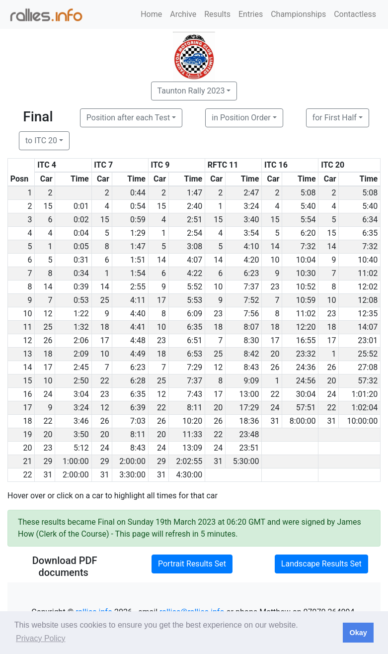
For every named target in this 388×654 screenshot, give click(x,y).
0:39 (81, 286)
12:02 (368, 286)
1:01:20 (364, 394)
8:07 (251, 327)
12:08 (368, 300)
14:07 (368, 327)
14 (274, 246)
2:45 (81, 367)
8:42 (251, 354)
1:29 (138, 233)
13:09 (192, 448)
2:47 (251, 192)
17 (161, 300)
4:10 (251, 246)
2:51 (194, 219)
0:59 (138, 219)
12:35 (368, 313)
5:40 (308, 206)
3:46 (81, 421)
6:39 (138, 407)
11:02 (368, 273)
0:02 (81, 219)
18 (104, 327)
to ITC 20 (41, 140)
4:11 (138, 300)
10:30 (306, 273)
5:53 (194, 300)
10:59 (306, 300)
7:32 (308, 246)
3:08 (194, 246)
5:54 (308, 219)
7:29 (194, 367)
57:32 (368, 380)
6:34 (370, 219)
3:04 (81, 394)
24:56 (306, 380)
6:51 (194, 340)
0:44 (138, 192)
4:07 (194, 260)
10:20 (192, 421)
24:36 (306, 367)
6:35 (370, 233)
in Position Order (241, 117)
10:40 (368, 260)
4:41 (138, 327)
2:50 (81, 380)
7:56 (251, 313)
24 (48, 394)
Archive (183, 14)
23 (274, 286)
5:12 (81, 448)
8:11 (194, 407)
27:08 (368, 367)
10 (274, 260)
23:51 (249, 448)
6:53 (194, 354)
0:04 (81, 233)
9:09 (251, 380)
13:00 (249, 394)
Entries (250, 14)
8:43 (251, 367)
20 (274, 354)
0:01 (81, 206)
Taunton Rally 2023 (191, 90)
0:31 (81, 260)
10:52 (306, 286)
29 (48, 461)
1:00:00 (76, 461)
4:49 (138, 354)
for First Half (334, 117)
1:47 (194, 192)
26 (48, 340)
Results (217, 14)
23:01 (368, 340)
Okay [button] (358, 633)
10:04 (306, 260)
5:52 (194, 286)
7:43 (194, 394)
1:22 (81, 313)
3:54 (251, 233)
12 (48, 313)
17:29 (249, 407)
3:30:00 (132, 474)
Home (151, 14)
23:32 (306, 354)
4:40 (138, 313)
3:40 (251, 219)
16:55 (306, 340)
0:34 (81, 273)
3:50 (81, 434)
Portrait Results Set (192, 563)
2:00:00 (132, 461)
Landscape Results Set (321, 563)
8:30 (251, 340)
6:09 (194, 313)
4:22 (194, 273)
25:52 (368, 354)
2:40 (194, 206)
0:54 (138, 206)
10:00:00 (362, 421)
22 (104, 380)
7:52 (251, 300)
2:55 (138, 286)
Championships (298, 14)
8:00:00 (303, 421)
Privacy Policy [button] (41, 638)
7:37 (251, 286)
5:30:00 (246, 461)
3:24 (251, 206)
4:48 (138, 340)
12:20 (306, 327)
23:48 (249, 434)
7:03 (138, 421)
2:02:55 (189, 461)
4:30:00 (189, 474)
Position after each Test (128, 117)
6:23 (251, 273)
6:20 (308, 233)
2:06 (81, 340)
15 (48, 206)
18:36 (249, 421)
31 (274, 421)
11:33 (192, 434)
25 (104, 300)
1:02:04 (364, 407)
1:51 (138, 260)
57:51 (306, 407)
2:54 (194, 233)
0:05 (81, 246)
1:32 (81, 327)
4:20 (251, 260)
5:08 (308, 192)
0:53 (81, 300)
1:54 (138, 273)
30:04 (306, 394)
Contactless (355, 14)
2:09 (81, 354)
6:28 (138, 380)
